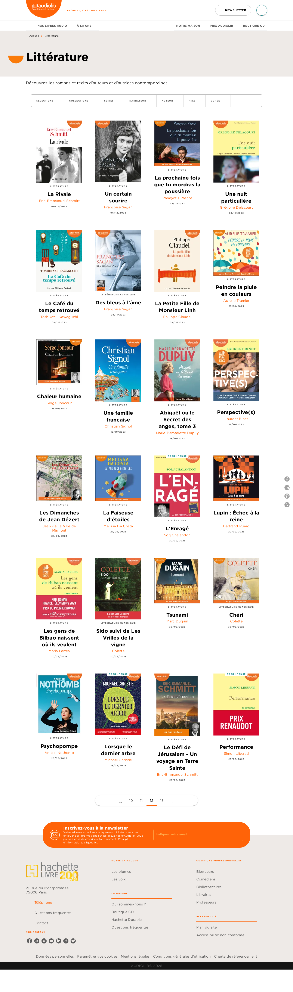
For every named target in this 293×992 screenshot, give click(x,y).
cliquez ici (90, 842)
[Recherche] (261, 10)
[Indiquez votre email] (193, 835)
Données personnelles (55, 956)
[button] (233, 10)
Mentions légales (135, 956)
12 (152, 800)
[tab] (30, 26)
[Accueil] (44, 10)
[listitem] (29, 941)
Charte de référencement (235, 956)
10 (131, 800)
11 (141, 800)
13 (162, 800)
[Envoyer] (238, 835)
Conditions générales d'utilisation (182, 956)
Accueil (34, 35)
